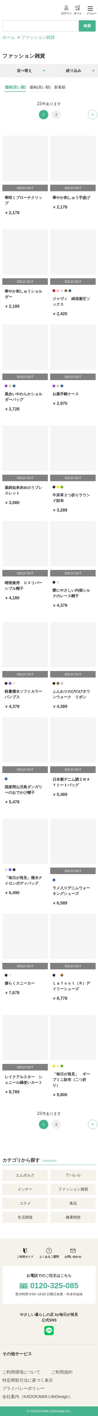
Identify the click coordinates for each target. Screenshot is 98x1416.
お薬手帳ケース (66, 394)
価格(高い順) (40, 87)
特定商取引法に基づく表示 (27, 1380)
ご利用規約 (61, 1372)
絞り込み (73, 71)
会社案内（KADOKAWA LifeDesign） (37, 1396)
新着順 (59, 87)
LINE (49, 1330)
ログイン (66, 10)
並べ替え (24, 71)
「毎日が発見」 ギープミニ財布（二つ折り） (71, 1079)
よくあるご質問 (49, 1253)
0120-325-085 (54, 1285)
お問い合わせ (72, 1253)
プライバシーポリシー (23, 1388)
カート (78, 10)
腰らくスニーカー (20, 983)
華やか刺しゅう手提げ (71, 198)
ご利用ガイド (25, 1253)
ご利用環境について (21, 1372)
